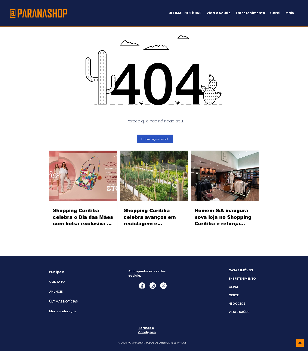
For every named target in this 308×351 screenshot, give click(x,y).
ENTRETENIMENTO (242, 278)
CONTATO (57, 282)
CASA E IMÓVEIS (241, 270)
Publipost (57, 272)
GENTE (234, 295)
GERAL (233, 287)
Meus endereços (60, 311)
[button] (290, 13)
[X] (163, 285)
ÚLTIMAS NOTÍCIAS (60, 301)
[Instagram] (153, 285)
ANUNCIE (56, 291)
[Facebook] (142, 285)
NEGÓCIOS (237, 303)
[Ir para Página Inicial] (155, 139)
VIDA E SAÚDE (239, 312)
